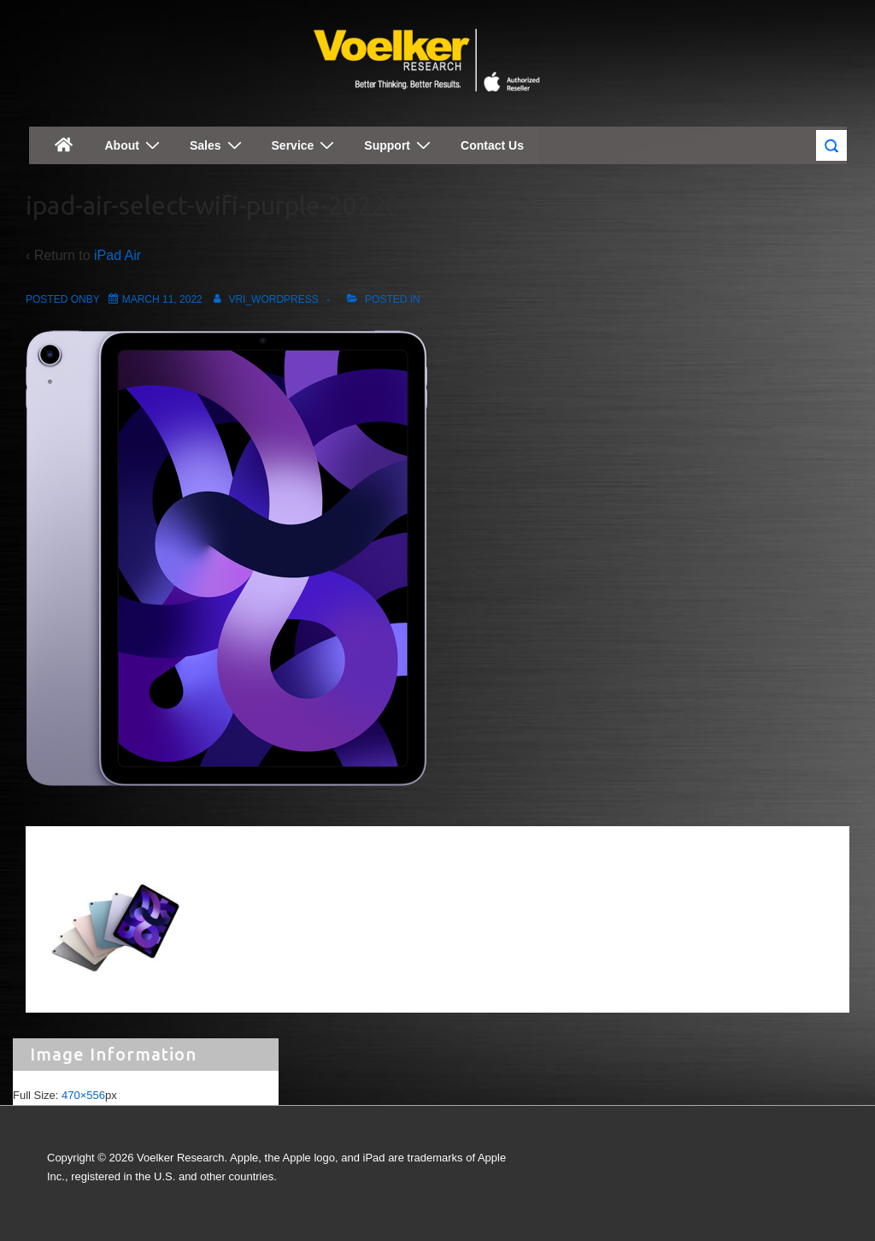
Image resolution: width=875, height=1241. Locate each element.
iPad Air (117, 255)
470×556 (83, 1095)
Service (305, 145)
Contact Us (492, 145)
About (134, 145)
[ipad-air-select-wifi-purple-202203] (162, 299)
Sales (218, 145)
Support (399, 145)
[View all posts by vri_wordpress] (263, 299)
